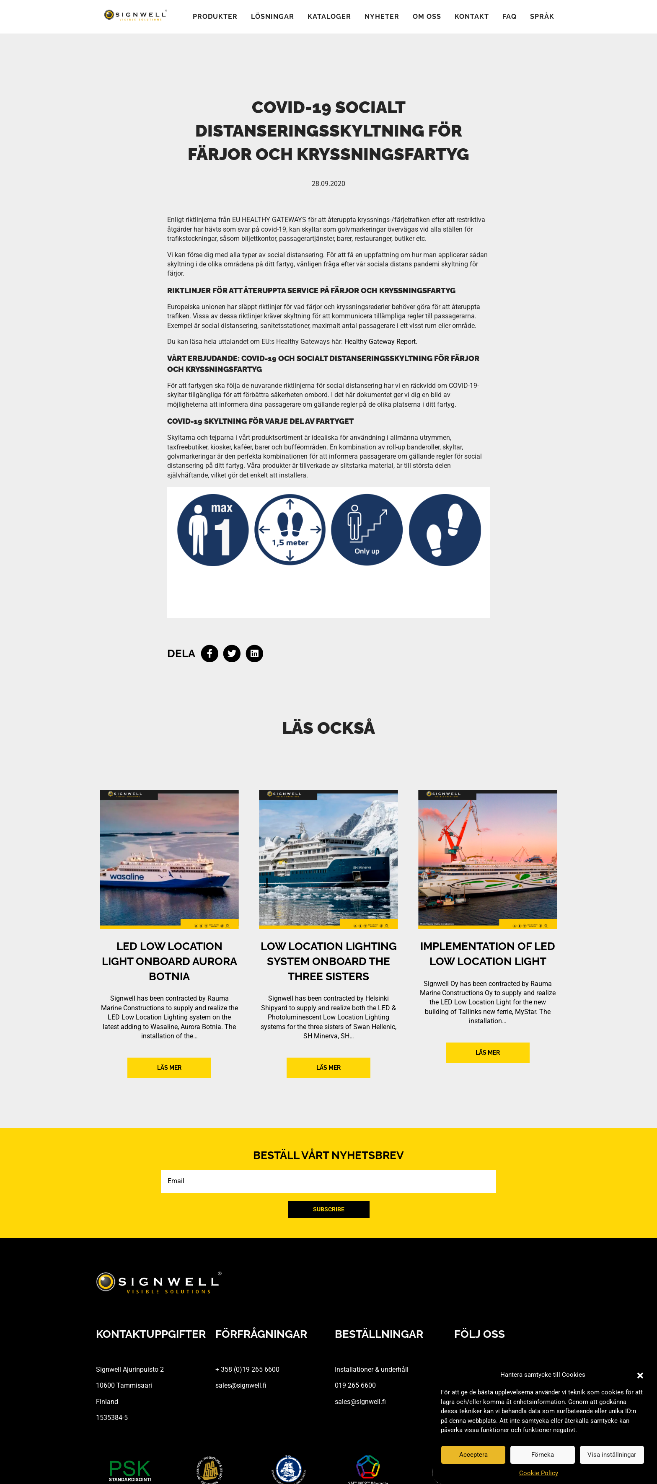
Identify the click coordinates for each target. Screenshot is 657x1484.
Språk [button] (542, 17)
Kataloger (329, 17)
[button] (640, 1375)
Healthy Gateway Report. (380, 342)
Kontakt (472, 17)
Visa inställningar (611, 1454)
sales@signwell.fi (240, 1385)
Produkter (215, 17)
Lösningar (272, 17)
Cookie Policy (538, 1473)
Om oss (427, 17)
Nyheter (382, 17)
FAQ (509, 17)
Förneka (542, 1454)
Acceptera (473, 1454)
